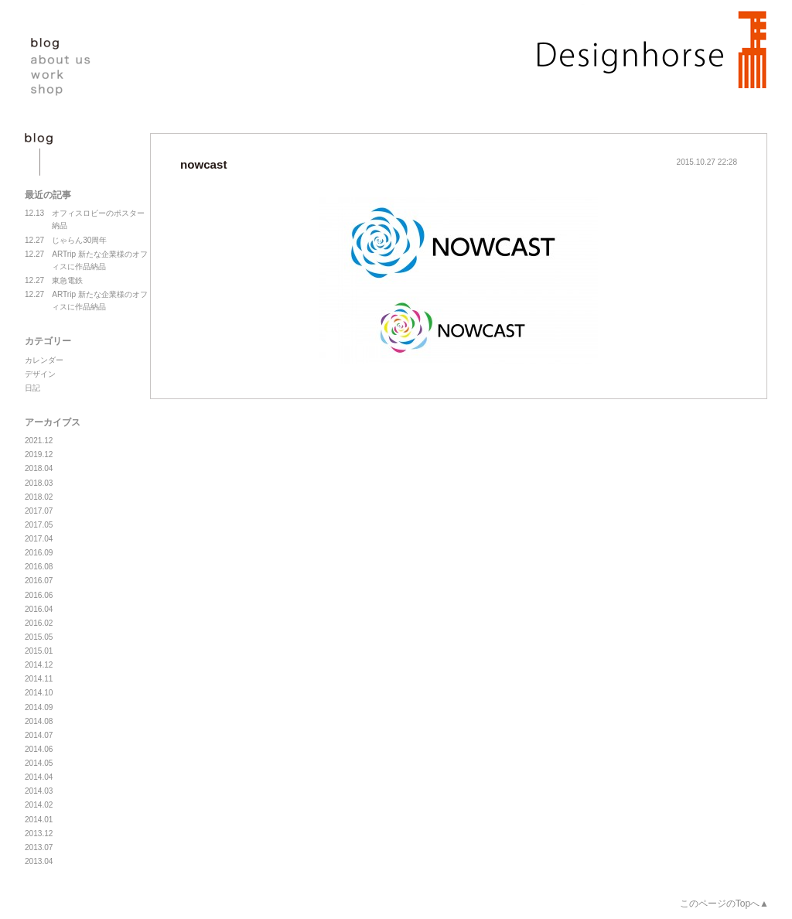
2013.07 (39, 847)
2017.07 (39, 511)
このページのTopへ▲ (724, 903)
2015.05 (39, 637)
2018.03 (39, 483)
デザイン (40, 374)
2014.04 (39, 777)
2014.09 (39, 707)
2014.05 (39, 763)
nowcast (203, 164)
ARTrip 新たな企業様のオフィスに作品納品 (86, 259)
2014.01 (39, 819)
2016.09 (39, 552)
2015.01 (39, 651)
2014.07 (39, 735)
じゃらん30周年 (66, 240)
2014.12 (39, 665)
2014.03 (39, 791)
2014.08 (39, 721)
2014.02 (39, 805)
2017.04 (39, 539)
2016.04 (39, 609)
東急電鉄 (54, 281)
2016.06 (39, 595)
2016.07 (39, 580)
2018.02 (39, 497)
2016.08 (39, 566)
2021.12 (39, 440)
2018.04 (39, 468)
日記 (32, 388)
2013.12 (39, 833)
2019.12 (39, 454)
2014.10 (39, 692)
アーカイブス (52, 422)
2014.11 (39, 679)
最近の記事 (48, 195)
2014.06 (39, 749)
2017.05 (39, 525)
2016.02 (39, 623)
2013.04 (39, 861)
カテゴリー (48, 341)
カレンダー (44, 360)
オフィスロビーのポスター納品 (85, 218)
